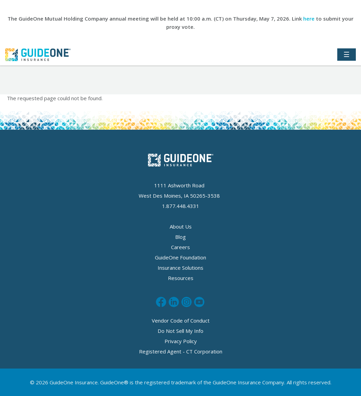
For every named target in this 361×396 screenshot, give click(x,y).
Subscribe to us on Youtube (199, 302)
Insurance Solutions (180, 267)
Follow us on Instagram (186, 302)
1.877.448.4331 (180, 205)
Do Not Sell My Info (180, 330)
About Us (181, 226)
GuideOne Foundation (180, 257)
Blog (180, 236)
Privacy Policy (180, 341)
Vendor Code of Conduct (181, 320)
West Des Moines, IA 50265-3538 (179, 195)
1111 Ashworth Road (179, 185)
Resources (180, 278)
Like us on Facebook (161, 302)
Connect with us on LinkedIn (174, 302)
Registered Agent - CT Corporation (180, 351)
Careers (180, 247)
